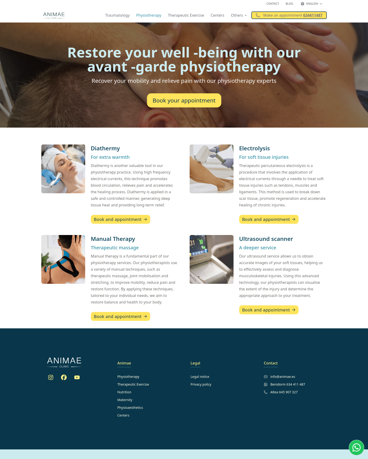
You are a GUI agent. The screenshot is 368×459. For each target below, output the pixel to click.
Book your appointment (184, 100)
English (312, 4)
